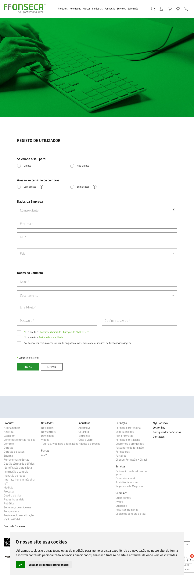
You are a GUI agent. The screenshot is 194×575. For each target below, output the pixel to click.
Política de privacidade (51, 337)
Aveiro (119, 501)
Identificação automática (18, 467)
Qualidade (121, 505)
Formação (110, 8)
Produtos (63, 8)
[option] (97, 67)
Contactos (159, 436)
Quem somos (123, 497)
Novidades (75, 8)
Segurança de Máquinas (129, 486)
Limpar (51, 366)
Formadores (123, 451)
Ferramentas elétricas (16, 459)
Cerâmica (83, 431)
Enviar (28, 366)
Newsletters (48, 431)
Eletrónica (84, 435)
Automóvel (84, 427)
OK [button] (20, 564)
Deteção (8, 447)
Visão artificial (12, 519)
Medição (8, 487)
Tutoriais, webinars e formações (59, 443)
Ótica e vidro (85, 439)
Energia (8, 455)
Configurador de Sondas (167, 432)
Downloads (47, 435)
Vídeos (45, 439)
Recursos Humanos (127, 509)
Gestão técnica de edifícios (19, 463)
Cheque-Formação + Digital (131, 459)
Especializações (125, 431)
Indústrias (97, 8)
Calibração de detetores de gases (131, 473)
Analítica (8, 431)
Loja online (159, 427)
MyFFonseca (160, 423)
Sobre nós (133, 8)
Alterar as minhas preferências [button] (49, 564)
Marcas (86, 8)
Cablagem (9, 435)
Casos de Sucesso (14, 526)
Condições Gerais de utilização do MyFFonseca (64, 332)
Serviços (121, 8)
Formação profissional (128, 427)
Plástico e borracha (89, 443)
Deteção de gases (14, 451)
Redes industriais (14, 499)
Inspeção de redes (14, 475)
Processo (9, 491)
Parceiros (121, 455)
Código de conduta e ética (131, 513)
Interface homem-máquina (19, 479)
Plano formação (124, 435)
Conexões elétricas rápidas (19, 439)
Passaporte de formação (130, 447)
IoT (6, 483)
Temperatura (11, 511)
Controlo (9, 443)
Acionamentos (12, 427)
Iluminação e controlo (16, 471)
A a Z (44, 455)
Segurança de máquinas (17, 507)
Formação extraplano (128, 439)
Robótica (9, 503)
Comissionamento (126, 478)
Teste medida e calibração (19, 515)
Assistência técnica (127, 482)
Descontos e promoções (130, 443)
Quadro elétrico (13, 495)
